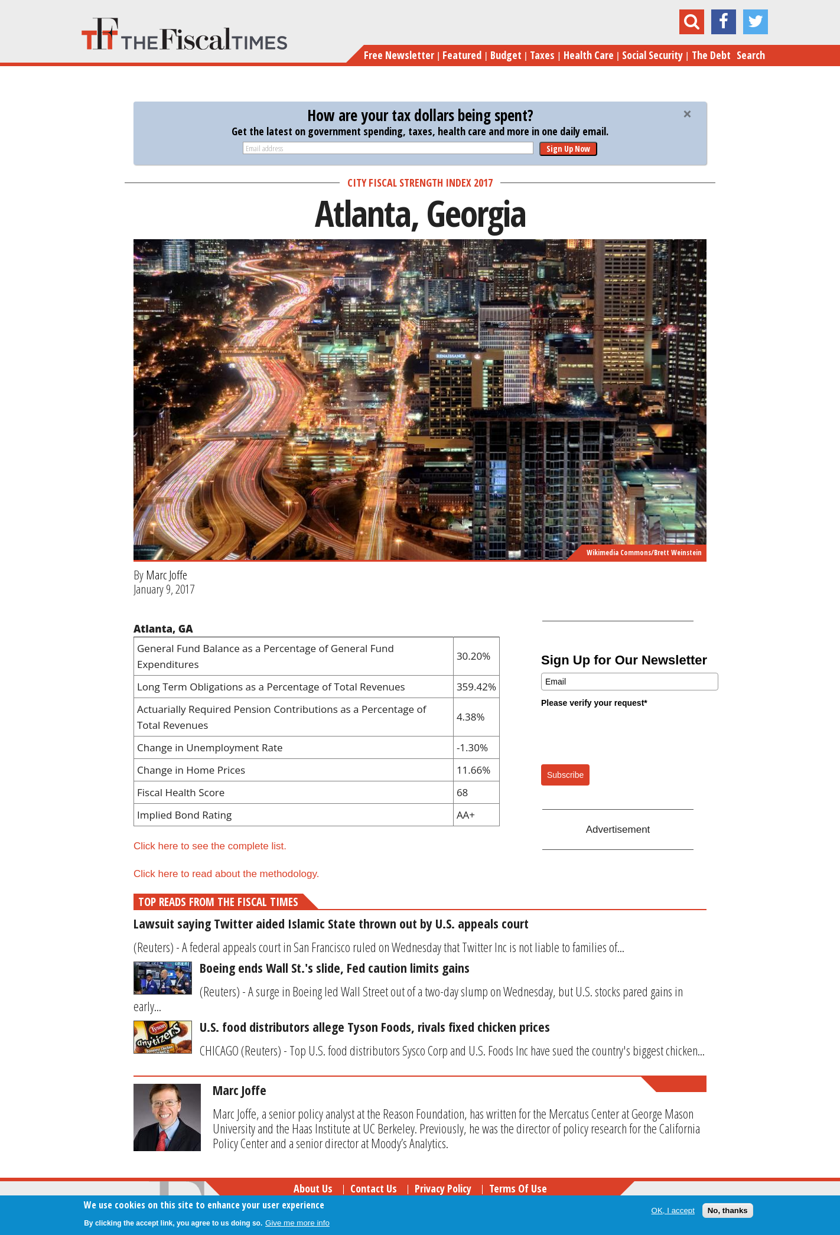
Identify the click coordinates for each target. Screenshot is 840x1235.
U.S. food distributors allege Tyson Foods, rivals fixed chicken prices (375, 1026)
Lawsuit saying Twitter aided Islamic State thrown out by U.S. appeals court (331, 923)
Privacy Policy (443, 1188)
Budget (506, 55)
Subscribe (565, 775)
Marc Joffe (166, 574)
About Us (313, 1188)
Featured (461, 55)
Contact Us (373, 1188)
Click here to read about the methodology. (226, 873)
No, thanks (728, 1210)
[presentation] (631, 735)
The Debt (711, 55)
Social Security (652, 55)
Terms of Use (518, 1188)
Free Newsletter (399, 55)
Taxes (542, 55)
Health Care (589, 55)
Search (751, 55)
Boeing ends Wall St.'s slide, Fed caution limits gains (335, 967)
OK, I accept (673, 1210)
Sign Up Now (568, 148)
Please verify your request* (594, 703)
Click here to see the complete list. (210, 846)
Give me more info (297, 1222)
